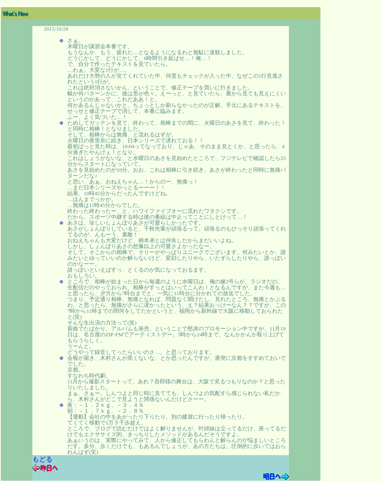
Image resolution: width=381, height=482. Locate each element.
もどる (42, 459)
